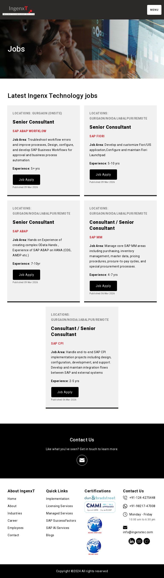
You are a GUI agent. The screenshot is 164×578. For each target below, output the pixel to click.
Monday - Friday (139, 517)
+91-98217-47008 (139, 506)
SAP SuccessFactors (61, 520)
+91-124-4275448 (139, 498)
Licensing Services (59, 506)
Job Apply (26, 179)
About (12, 506)
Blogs (50, 535)
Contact (13, 535)
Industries (15, 513)
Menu (154, 9)
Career (13, 520)
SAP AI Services (57, 528)
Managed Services (59, 513)
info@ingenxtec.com (138, 529)
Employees (16, 528)
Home (12, 498)
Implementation (57, 498)
